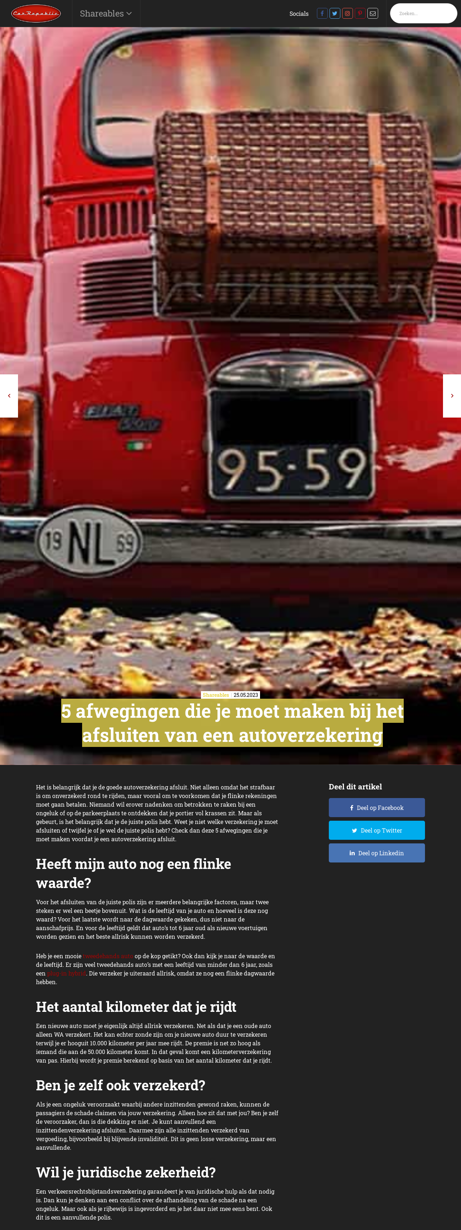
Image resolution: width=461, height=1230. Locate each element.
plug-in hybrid (66, 973)
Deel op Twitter (381, 830)
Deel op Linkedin (381, 853)
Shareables (103, 13)
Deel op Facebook (380, 807)
